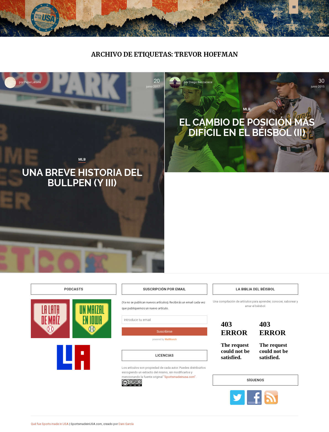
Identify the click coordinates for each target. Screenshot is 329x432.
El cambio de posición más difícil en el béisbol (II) (247, 127)
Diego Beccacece (200, 82)
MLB (82, 159)
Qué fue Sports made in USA (50, 424)
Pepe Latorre (32, 82)
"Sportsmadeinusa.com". (179, 377)
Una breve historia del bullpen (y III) (82, 177)
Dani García (126, 424)
